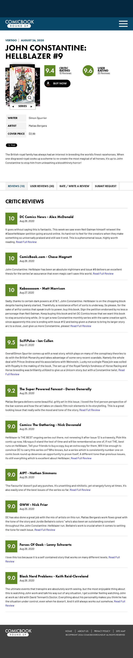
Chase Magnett (60, 257)
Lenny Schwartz (59, 545)
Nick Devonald (69, 425)
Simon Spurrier (38, 118)
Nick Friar (40, 505)
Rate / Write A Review (74, 186)
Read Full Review (26, 241)
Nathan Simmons (43, 473)
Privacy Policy (102, 631)
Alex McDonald (61, 217)
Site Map (120, 631)
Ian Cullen (45, 341)
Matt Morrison (53, 288)
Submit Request (105, 186)
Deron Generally (78, 389)
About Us (83, 631)
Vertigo (11, 40)
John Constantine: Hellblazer (46, 52)
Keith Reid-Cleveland (72, 576)
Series (22, 106)
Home (68, 631)
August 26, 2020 (32, 40)
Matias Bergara (38, 125)
